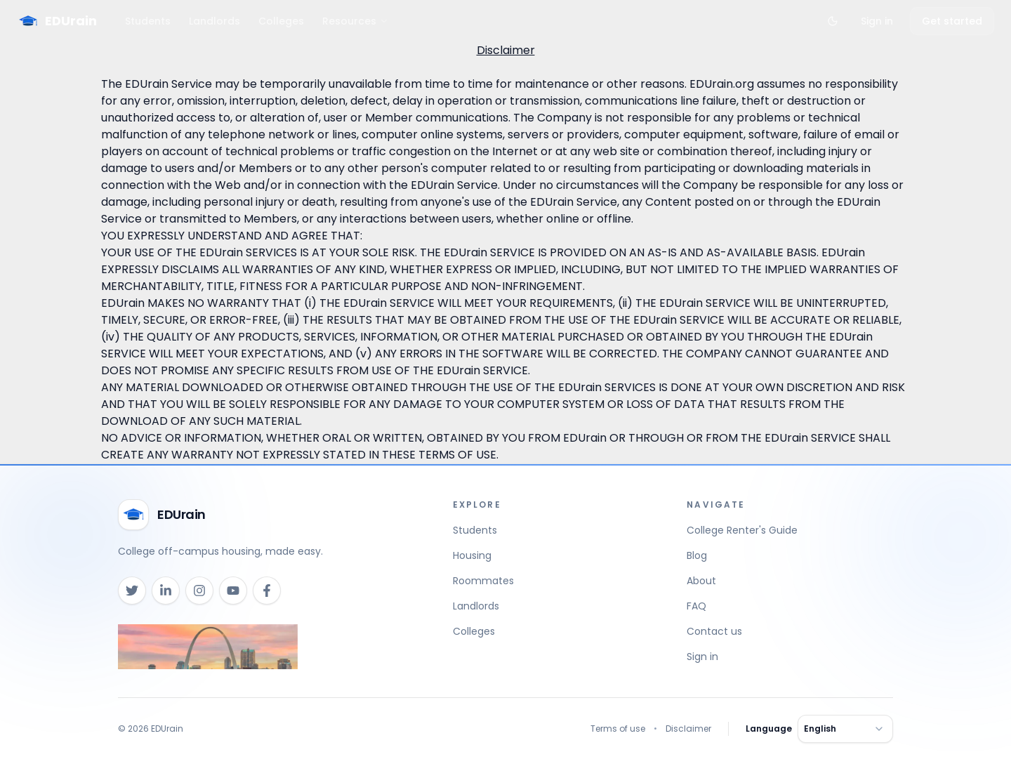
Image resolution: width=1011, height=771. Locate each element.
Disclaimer (688, 728)
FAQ (696, 606)
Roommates (483, 581)
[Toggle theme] (832, 21)
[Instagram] (199, 590)
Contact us (714, 631)
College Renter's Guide (742, 530)
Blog (697, 555)
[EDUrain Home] (57, 21)
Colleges (281, 21)
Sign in (877, 21)
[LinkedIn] (166, 590)
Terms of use (617, 728)
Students (148, 21)
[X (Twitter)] (132, 590)
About (701, 581)
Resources (355, 21)
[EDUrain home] (162, 514)
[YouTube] (233, 590)
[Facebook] (267, 590)
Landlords (214, 21)
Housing (472, 555)
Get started (952, 21)
